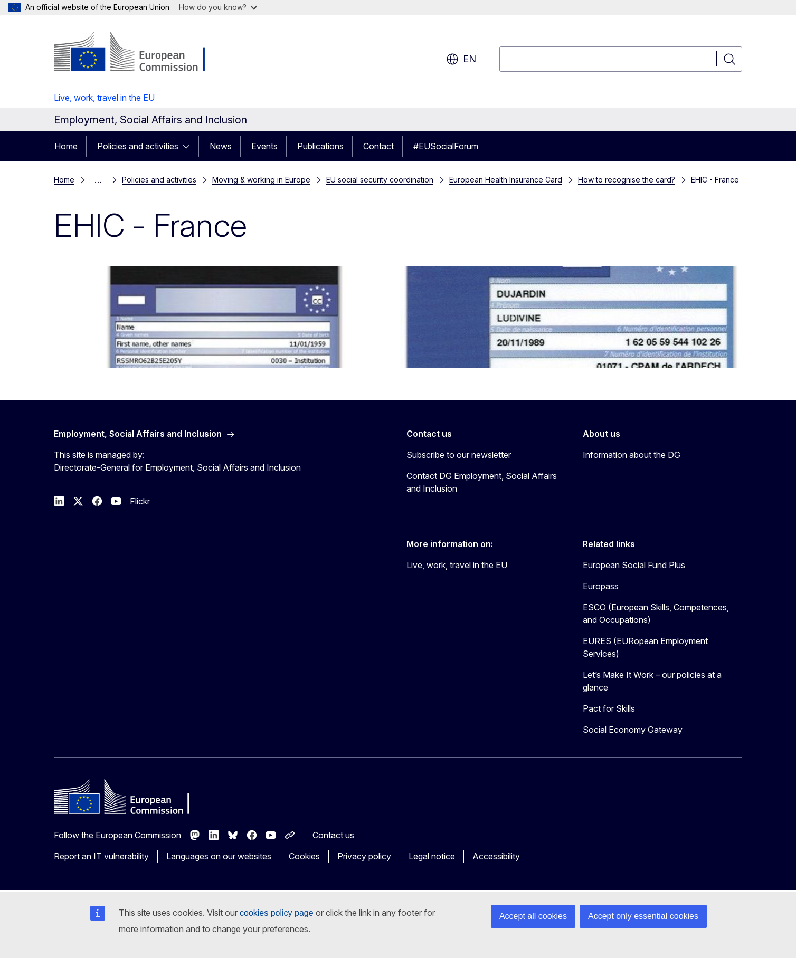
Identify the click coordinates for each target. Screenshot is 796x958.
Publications (320, 146)
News (221, 146)
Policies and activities (137, 146)
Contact (378, 146)
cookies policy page (277, 912)
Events (264, 146)
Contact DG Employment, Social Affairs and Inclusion (481, 482)
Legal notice (432, 856)
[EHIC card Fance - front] (571, 317)
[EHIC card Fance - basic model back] (225, 317)
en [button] (461, 59)
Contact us (333, 835)
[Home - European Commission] (139, 53)
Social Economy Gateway (633, 729)
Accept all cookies (533, 916)
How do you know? (218, 7)
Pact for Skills (609, 708)
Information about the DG (631, 454)
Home (66, 146)
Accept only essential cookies (643, 916)
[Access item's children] (189, 146)
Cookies (304, 856)
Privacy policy (364, 856)
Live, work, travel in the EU (104, 97)
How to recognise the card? (626, 179)
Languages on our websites (218, 856)
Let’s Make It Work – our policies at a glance (652, 681)
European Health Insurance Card (505, 179)
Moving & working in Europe (261, 179)
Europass (601, 586)
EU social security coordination (379, 179)
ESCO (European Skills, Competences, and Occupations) (656, 613)
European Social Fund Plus (634, 565)
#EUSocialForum (445, 146)
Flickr (140, 501)
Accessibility (496, 856)
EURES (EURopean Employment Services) (645, 647)
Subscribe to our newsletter (458, 454)
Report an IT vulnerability (101, 856)
